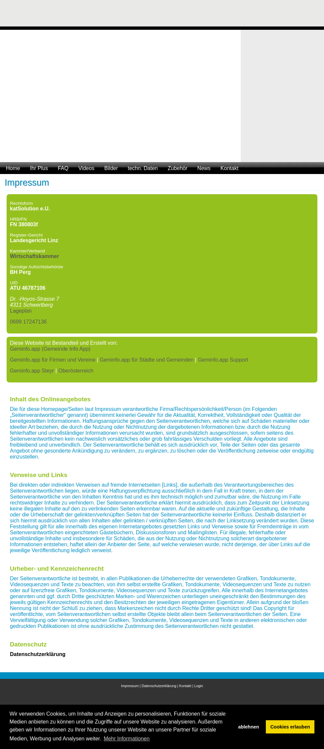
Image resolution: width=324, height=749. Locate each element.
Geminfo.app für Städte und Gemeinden (147, 360)
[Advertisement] (291, 15)
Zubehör (177, 168)
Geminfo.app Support (223, 360)
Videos (86, 168)
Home (13, 168)
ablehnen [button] (248, 726)
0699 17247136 (28, 322)
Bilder (111, 168)
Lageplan (21, 311)
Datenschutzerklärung (159, 686)
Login (198, 686)
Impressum (130, 686)
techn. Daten (143, 168)
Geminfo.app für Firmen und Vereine (53, 360)
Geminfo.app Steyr (32, 371)
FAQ (63, 168)
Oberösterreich (75, 371)
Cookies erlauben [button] (290, 726)
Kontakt (229, 168)
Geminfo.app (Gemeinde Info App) (50, 349)
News (204, 168)
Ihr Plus (39, 168)
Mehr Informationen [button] (127, 738)
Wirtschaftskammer (34, 256)
